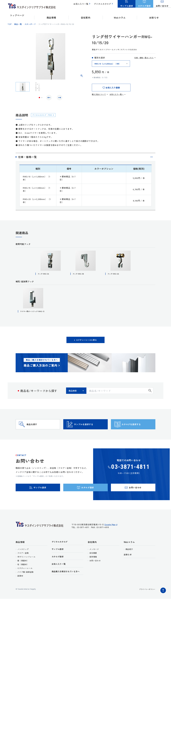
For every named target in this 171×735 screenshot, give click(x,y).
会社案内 (92, 557)
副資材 (20, 591)
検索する (150, 396)
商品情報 (20, 557)
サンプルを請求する (90, 434)
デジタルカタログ (103, 5)
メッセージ (94, 564)
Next (59, 98)
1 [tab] (39, 98)
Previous (49, 98)
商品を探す (36, 434)
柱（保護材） (23, 580)
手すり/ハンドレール (26, 572)
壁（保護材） (23, 576)
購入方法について (99, 94)
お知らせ (154, 15)
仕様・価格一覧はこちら (144, 57)
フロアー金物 (23, 568)
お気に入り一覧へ (116, 94)
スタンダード (30, 24)
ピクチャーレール (24, 583)
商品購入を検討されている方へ (67, 588)
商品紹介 (129, 564)
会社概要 (93, 568)
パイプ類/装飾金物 (25, 587)
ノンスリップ (23, 564)
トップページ (17, 15)
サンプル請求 (58, 565)
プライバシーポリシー (146, 604)
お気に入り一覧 (82, 5)
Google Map (109, 541)
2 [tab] (41, 98)
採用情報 (93, 572)
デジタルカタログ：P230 (44, 116)
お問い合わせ (95, 576)
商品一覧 (18, 24)
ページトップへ (162, 605)
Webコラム (129, 557)
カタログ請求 (58, 573)
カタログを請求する (137, 434)
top (10, 24)
